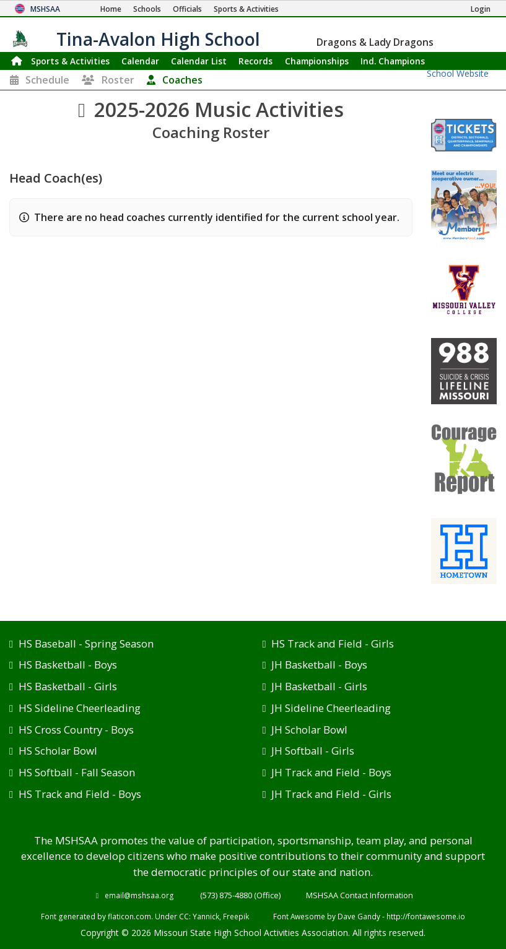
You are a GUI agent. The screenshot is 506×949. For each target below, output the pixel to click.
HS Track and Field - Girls (332, 643)
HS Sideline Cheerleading (80, 708)
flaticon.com (129, 916)
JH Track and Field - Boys (331, 772)
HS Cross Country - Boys (76, 729)
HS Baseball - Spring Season (86, 643)
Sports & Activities (70, 61)
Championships (317, 61)
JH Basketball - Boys (319, 664)
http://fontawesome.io (425, 916)
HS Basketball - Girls (68, 686)
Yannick (206, 916)
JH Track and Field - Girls (331, 794)
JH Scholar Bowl (309, 729)
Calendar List (199, 61)
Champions (392, 61)
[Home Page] (110, 9)
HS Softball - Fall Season (77, 772)
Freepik (236, 916)
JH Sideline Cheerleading (331, 708)
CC (184, 916)
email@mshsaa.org (139, 895)
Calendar (140, 61)
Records (255, 61)
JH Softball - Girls (312, 750)
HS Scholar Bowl (58, 750)
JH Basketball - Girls (319, 686)
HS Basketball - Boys (68, 664)
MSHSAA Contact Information (359, 895)
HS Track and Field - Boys (80, 794)
